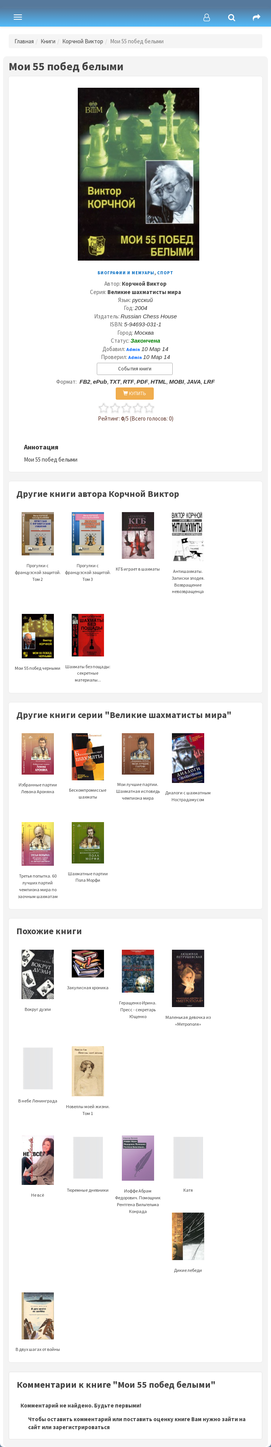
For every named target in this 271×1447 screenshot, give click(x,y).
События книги (134, 368)
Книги (48, 41)
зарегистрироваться (81, 1427)
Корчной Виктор (82, 41)
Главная (24, 41)
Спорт (165, 272)
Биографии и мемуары (126, 272)
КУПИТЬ (134, 393)
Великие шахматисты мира (144, 292)
